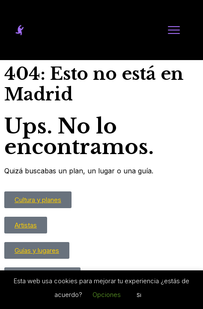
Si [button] (139, 294)
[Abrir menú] (174, 30)
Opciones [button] (107, 295)
